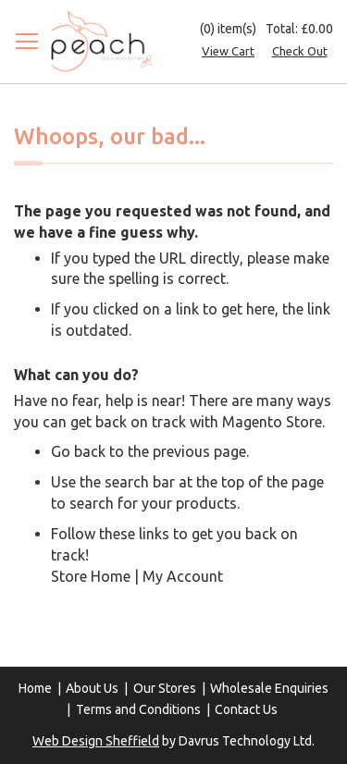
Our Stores (164, 688)
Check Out (300, 50)
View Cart (228, 50)
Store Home (90, 576)
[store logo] (102, 41)
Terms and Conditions (138, 709)
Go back (78, 451)
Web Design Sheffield (95, 740)
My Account (183, 576)
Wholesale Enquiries (269, 688)
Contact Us (246, 709)
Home (35, 688)
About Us (92, 688)
